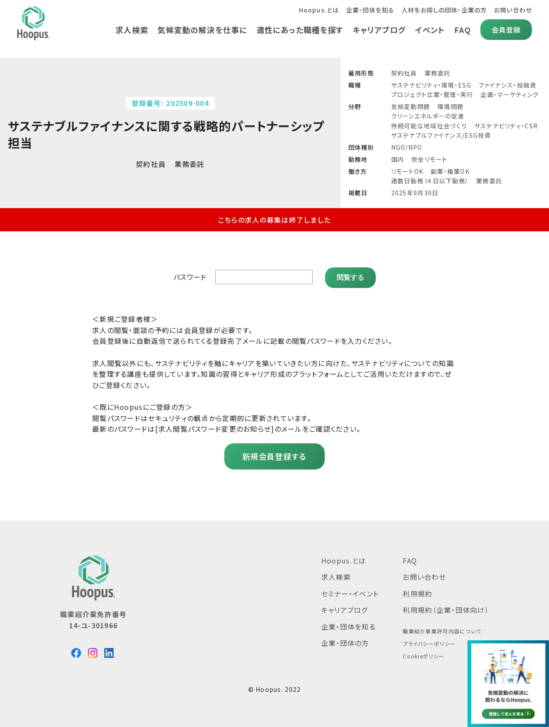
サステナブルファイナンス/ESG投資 (441, 135)
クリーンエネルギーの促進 (428, 116)
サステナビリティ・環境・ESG (431, 85)
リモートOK (407, 171)
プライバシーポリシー (429, 641)
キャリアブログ (378, 29)
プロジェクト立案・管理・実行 (432, 94)
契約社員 (404, 73)
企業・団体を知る (369, 10)
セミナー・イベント (350, 592)
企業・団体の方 (345, 641)
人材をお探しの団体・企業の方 (444, 10)
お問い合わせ (513, 10)
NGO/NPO (406, 147)
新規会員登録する (274, 454)
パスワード (190, 276)
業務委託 (438, 73)
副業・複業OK (450, 171)
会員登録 (506, 29)
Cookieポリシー (423, 654)
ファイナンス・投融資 (508, 85)
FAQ (462, 29)
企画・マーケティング (509, 94)
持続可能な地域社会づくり (429, 125)
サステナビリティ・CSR (506, 125)
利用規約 (417, 592)
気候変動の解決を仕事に (201, 29)
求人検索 (129, 29)
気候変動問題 (411, 106)
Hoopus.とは (317, 10)
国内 (397, 159)
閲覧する (350, 275)
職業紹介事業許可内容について (442, 629)
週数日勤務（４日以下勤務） (430, 180)
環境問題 (450, 106)
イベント (430, 29)
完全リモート (429, 159)
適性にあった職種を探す (298, 29)
